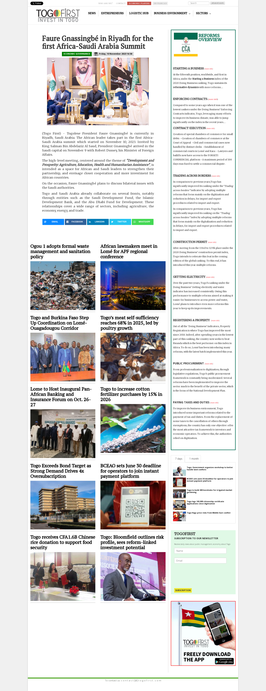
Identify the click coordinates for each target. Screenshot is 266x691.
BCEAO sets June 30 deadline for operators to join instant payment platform (130, 470)
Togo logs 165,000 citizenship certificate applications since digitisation (205, 502)
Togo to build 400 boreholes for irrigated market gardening (209, 491)
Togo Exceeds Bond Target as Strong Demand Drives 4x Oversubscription (60, 470)
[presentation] (201, 574)
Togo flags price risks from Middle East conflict (209, 513)
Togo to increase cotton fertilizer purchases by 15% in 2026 (131, 394)
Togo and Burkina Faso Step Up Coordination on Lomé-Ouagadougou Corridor (59, 322)
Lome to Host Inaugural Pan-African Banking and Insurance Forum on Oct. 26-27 (61, 397)
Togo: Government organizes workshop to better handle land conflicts (210, 468)
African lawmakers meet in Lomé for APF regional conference (128, 251)
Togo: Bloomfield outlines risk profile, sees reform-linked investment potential (132, 542)
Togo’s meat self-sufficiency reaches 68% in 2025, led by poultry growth (129, 322)
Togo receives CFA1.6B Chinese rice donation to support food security (62, 542)
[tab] (178, 458)
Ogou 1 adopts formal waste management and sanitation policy (60, 251)
